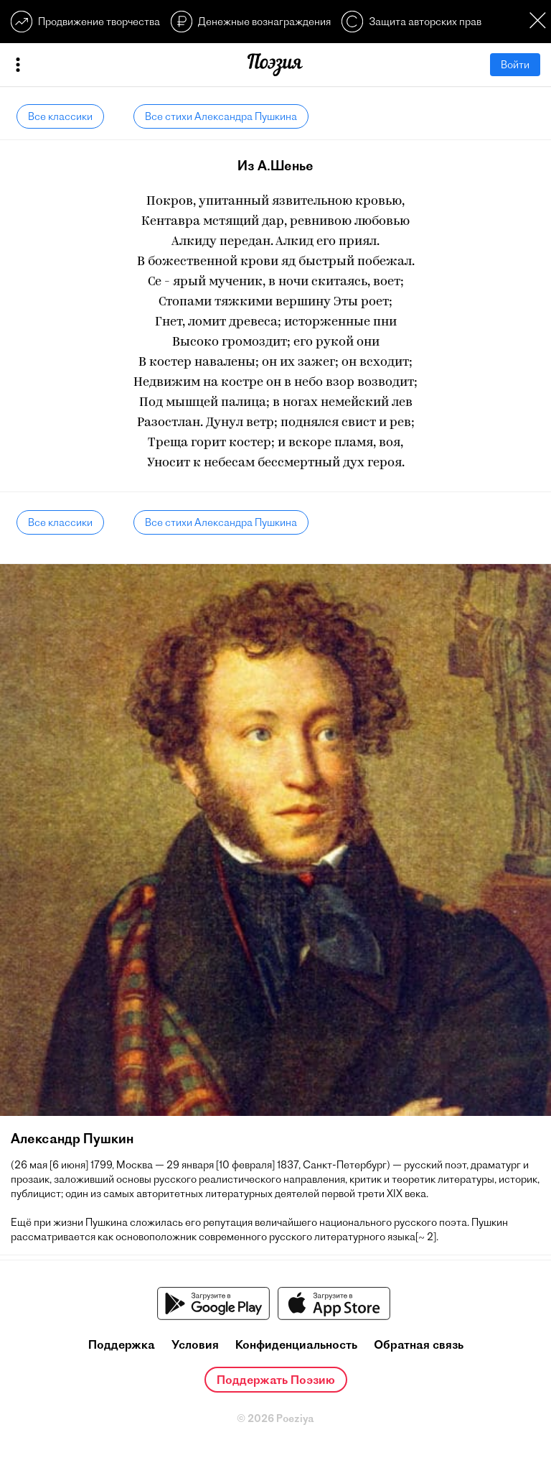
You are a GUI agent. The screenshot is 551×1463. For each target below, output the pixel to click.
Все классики (60, 116)
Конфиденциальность (296, 1344)
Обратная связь (418, 1344)
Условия (195, 1344)
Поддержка (121, 1344)
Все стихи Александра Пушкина (221, 116)
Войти (515, 64)
